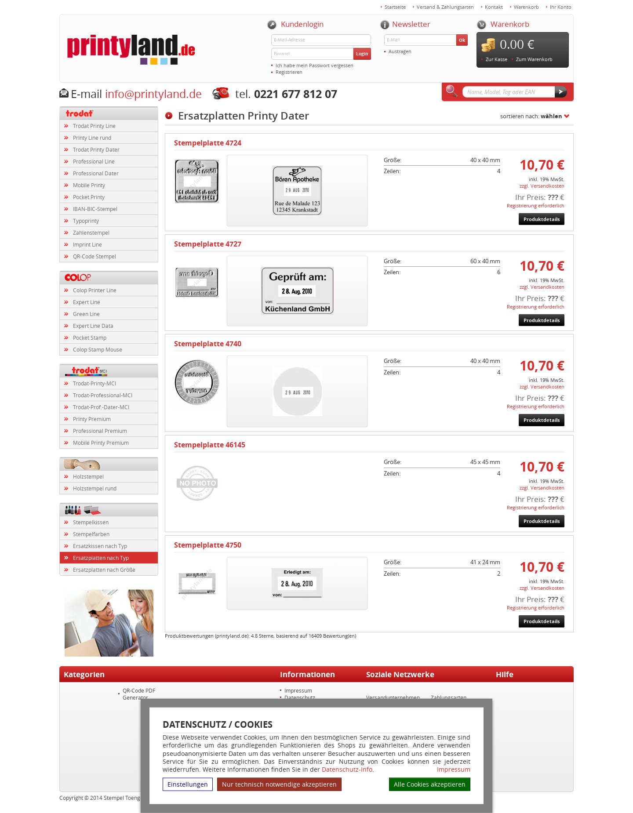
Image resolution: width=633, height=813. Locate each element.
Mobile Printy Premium (101, 442)
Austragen (400, 51)
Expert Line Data (93, 325)
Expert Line (86, 301)
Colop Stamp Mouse (97, 349)
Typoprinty (86, 220)
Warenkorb (526, 7)
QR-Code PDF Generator (139, 694)
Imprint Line (87, 244)
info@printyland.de (153, 94)
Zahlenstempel (91, 232)
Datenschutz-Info (347, 769)
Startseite (395, 7)
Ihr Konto (560, 7)
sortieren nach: (531, 116)
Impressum (453, 769)
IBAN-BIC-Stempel (95, 208)
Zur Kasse (496, 59)
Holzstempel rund (94, 488)
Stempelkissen (91, 522)
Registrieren (289, 72)
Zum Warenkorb (534, 59)
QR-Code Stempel (94, 256)
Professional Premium (100, 430)
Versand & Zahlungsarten (445, 7)
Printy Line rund (92, 137)
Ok (462, 40)
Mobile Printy (89, 185)
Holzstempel (88, 476)
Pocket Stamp (89, 337)
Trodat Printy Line (94, 125)
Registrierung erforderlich (535, 205)
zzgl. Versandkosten (542, 185)
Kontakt (494, 7)
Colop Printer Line (94, 290)
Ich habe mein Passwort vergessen (314, 65)
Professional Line (94, 161)
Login (362, 54)
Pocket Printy (89, 196)
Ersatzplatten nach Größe (104, 569)
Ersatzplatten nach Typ (101, 557)
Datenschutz (299, 697)
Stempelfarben (91, 533)
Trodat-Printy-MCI (94, 383)
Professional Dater (96, 173)
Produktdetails (542, 219)
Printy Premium (92, 418)
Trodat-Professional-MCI (102, 395)
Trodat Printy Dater (96, 149)
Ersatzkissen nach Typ (100, 545)
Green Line (86, 313)
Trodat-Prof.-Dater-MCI (101, 406)
